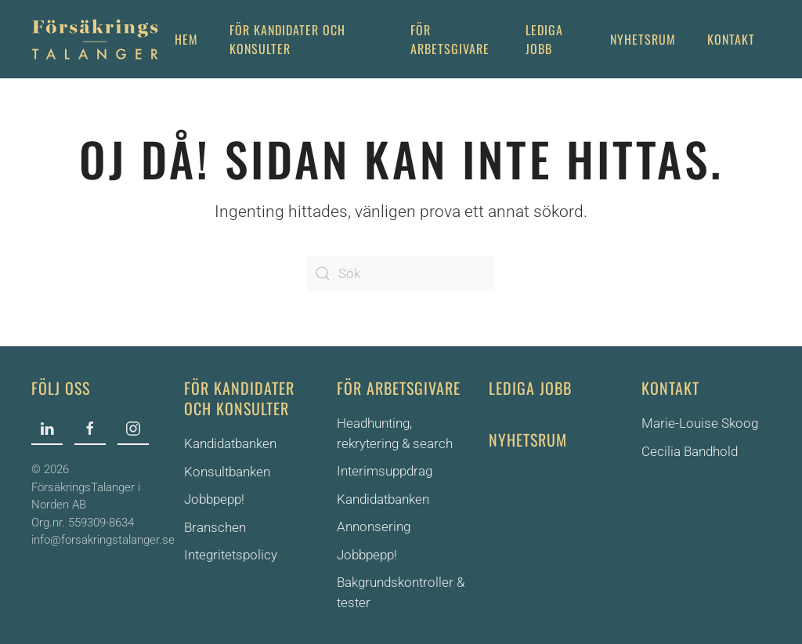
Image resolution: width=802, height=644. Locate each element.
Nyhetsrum (643, 39)
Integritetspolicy (230, 555)
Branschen (215, 527)
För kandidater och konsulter (239, 398)
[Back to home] (95, 39)
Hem (186, 39)
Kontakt (731, 39)
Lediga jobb (544, 39)
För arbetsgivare (450, 39)
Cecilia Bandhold (689, 451)
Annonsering (373, 526)
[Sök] (401, 273)
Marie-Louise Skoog (699, 423)
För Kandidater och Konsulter (287, 39)
